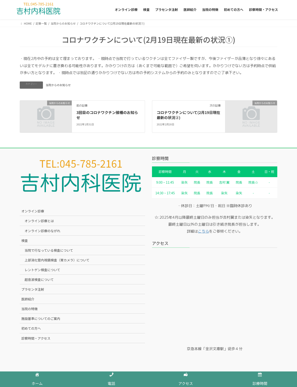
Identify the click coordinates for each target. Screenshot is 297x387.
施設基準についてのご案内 (40, 318)
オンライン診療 (32, 211)
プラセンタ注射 (32, 289)
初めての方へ (31, 328)
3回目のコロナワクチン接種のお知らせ (107, 115)
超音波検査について (39, 279)
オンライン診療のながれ (42, 230)
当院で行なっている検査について (49, 250)
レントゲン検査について (42, 269)
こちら (203, 231)
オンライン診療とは (39, 220)
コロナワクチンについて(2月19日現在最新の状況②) (188, 115)
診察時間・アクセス (35, 338)
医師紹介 (27, 299)
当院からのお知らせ (58, 85)
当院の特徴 (29, 308)
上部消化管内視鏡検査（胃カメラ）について (57, 260)
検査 (24, 240)
